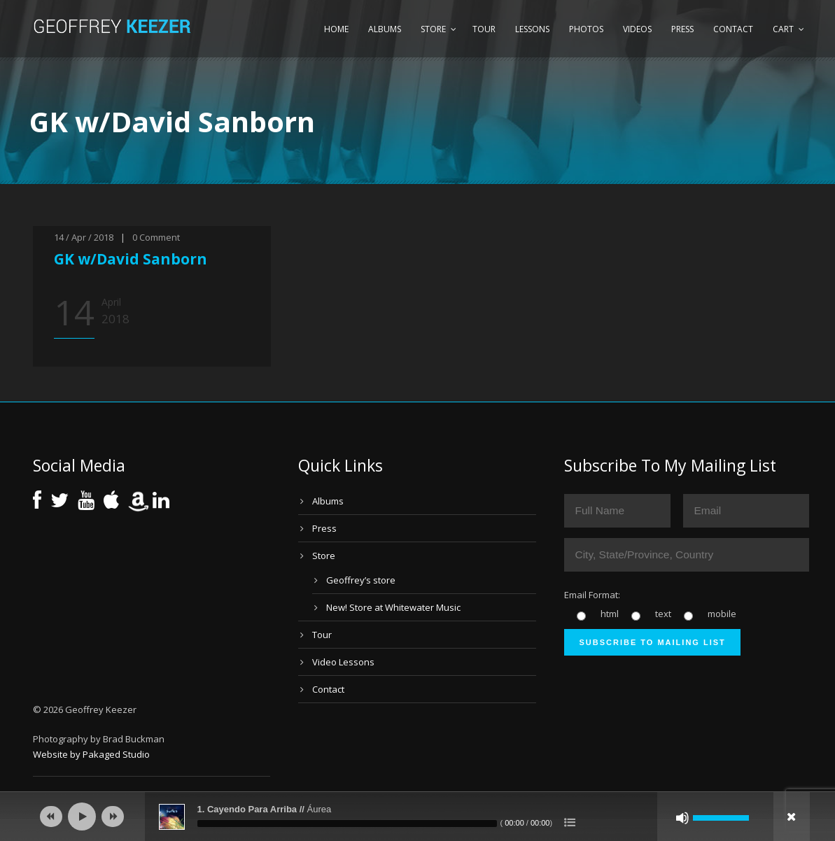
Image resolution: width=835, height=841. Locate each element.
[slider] (347, 823)
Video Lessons (343, 662)
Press (682, 29)
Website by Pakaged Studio (91, 754)
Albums (384, 29)
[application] (418, 816)
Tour (484, 29)
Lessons (532, 29)
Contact (733, 29)
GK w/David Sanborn (130, 259)
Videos (637, 29)
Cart (783, 29)
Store (433, 29)
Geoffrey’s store (360, 580)
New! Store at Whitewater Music (393, 607)
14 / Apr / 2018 (83, 237)
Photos (586, 29)
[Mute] (682, 818)
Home (336, 29)
